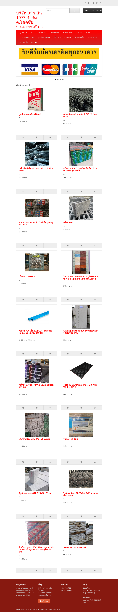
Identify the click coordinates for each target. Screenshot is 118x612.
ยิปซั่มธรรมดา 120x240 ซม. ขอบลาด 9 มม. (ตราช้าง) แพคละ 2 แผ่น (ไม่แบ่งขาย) (36, 549)
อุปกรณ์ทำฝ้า (92, 37)
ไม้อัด (88, 33)
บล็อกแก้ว (57, 37)
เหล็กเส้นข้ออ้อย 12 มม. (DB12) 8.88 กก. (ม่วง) (37, 169)
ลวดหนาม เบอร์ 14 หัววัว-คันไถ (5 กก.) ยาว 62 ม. (36, 223)
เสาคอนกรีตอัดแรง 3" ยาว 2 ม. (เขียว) (35, 439)
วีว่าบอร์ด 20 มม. (70, 439)
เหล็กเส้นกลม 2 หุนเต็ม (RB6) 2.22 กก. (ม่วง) (80, 115)
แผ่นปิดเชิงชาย (36, 42)
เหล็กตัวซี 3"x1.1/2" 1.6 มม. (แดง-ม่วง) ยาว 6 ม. (36, 386)
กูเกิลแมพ (44, 601)
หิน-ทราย (67, 37)
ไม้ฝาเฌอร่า (54, 33)
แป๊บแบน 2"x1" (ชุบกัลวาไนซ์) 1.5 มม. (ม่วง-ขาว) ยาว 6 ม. (80, 169)
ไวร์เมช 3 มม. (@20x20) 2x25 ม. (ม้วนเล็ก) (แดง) (80, 494)
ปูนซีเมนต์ (23, 33)
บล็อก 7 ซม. (68, 222)
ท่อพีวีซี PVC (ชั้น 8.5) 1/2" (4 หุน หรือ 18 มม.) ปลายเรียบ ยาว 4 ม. (35, 331)
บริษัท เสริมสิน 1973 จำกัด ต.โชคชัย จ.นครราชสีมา (29, 20)
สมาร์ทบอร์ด (67, 33)
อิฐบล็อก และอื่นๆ (44, 37)
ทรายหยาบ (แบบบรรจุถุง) (74, 547)
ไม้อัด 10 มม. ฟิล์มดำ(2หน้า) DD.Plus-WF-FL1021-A (80, 386)
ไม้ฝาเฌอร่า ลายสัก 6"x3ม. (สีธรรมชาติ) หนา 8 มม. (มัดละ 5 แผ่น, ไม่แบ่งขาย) (81, 277)
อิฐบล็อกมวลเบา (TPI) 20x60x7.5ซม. (35, 493)
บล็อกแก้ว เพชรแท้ (27, 276)
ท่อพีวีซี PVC (42, 33)
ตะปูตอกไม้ (24, 42)
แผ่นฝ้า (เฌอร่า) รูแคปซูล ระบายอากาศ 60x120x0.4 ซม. (80, 331)
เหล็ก (32, 33)
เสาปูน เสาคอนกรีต (27, 37)
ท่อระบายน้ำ (79, 37)
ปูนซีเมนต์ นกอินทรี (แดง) (30, 114)
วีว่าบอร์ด (79, 33)
